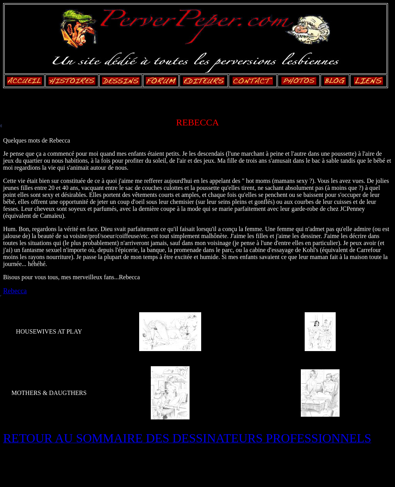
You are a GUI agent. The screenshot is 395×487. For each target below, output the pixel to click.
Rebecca (15, 291)
